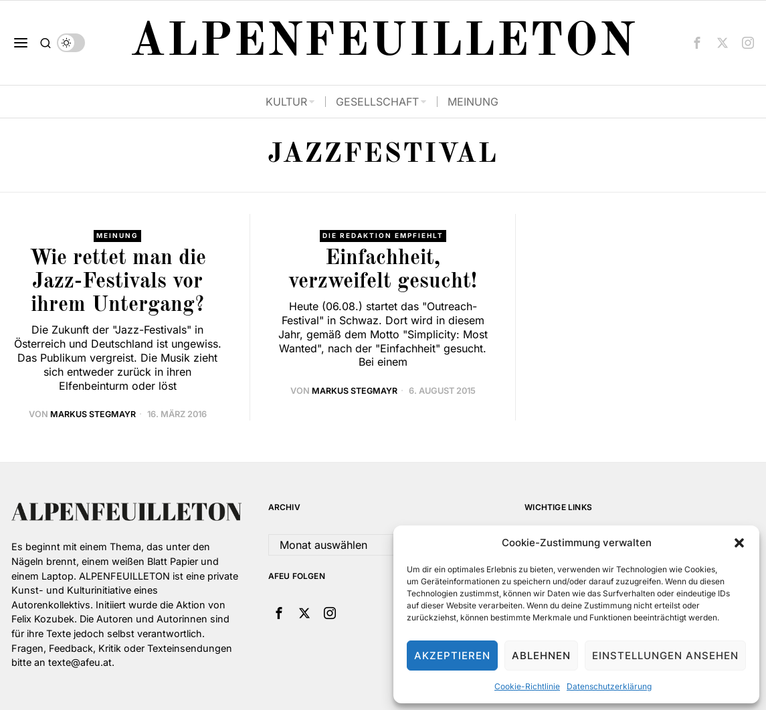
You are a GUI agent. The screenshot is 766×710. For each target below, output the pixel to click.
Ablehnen (541, 655)
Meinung (117, 236)
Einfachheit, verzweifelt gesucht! (382, 270)
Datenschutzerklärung (609, 686)
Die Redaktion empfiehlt (383, 236)
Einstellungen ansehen (665, 655)
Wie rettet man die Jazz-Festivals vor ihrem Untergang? (117, 282)
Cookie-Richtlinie (527, 686)
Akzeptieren (452, 655)
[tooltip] (697, 42)
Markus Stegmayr (93, 415)
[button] (739, 543)
